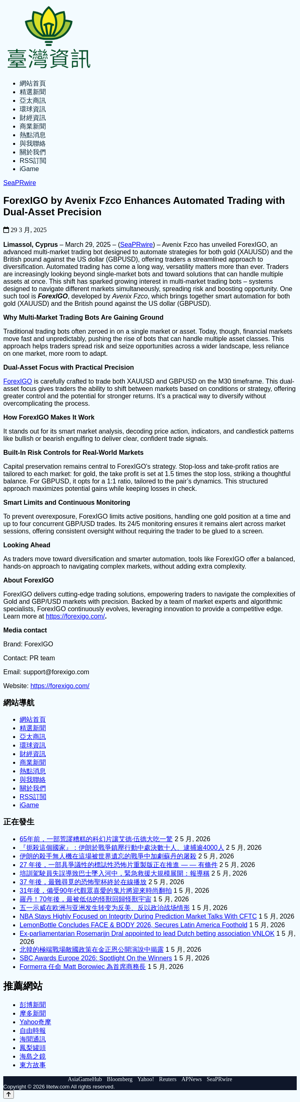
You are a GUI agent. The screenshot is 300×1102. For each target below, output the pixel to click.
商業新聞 (33, 126)
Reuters (167, 1079)
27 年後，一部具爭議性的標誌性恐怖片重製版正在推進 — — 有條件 (119, 864)
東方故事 (33, 1064)
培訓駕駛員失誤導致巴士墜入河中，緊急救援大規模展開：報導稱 (115, 873)
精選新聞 (33, 91)
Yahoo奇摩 (35, 1021)
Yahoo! (146, 1079)
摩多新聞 (33, 1013)
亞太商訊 (33, 100)
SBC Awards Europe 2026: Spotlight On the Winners (96, 958)
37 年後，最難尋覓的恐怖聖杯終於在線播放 (83, 881)
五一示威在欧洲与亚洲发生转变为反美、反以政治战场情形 (105, 907)
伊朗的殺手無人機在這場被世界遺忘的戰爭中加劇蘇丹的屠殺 (108, 856)
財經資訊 (33, 117)
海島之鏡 (33, 1056)
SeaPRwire (19, 182)
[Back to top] (8, 1094)
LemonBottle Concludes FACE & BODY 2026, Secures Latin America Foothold (133, 924)
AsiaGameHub (85, 1079)
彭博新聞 (33, 1004)
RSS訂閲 (33, 160)
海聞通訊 (33, 1039)
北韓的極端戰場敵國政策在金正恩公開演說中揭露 (92, 949)
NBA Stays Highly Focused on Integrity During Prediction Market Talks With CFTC (138, 916)
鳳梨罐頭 (33, 1047)
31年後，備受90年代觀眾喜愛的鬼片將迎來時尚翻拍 (96, 890)
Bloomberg (120, 1079)
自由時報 (33, 1030)
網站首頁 (33, 83)
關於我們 (33, 152)
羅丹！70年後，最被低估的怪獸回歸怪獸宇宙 (85, 899)
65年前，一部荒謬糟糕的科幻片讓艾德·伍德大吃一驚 (96, 839)
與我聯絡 (33, 143)
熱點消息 (33, 134)
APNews (191, 1079)
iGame (29, 168)
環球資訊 (33, 109)
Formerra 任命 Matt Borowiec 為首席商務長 (83, 966)
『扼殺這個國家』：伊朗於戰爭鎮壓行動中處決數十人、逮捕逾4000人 (122, 847)
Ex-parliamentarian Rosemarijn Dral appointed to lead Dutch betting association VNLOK (147, 933)
